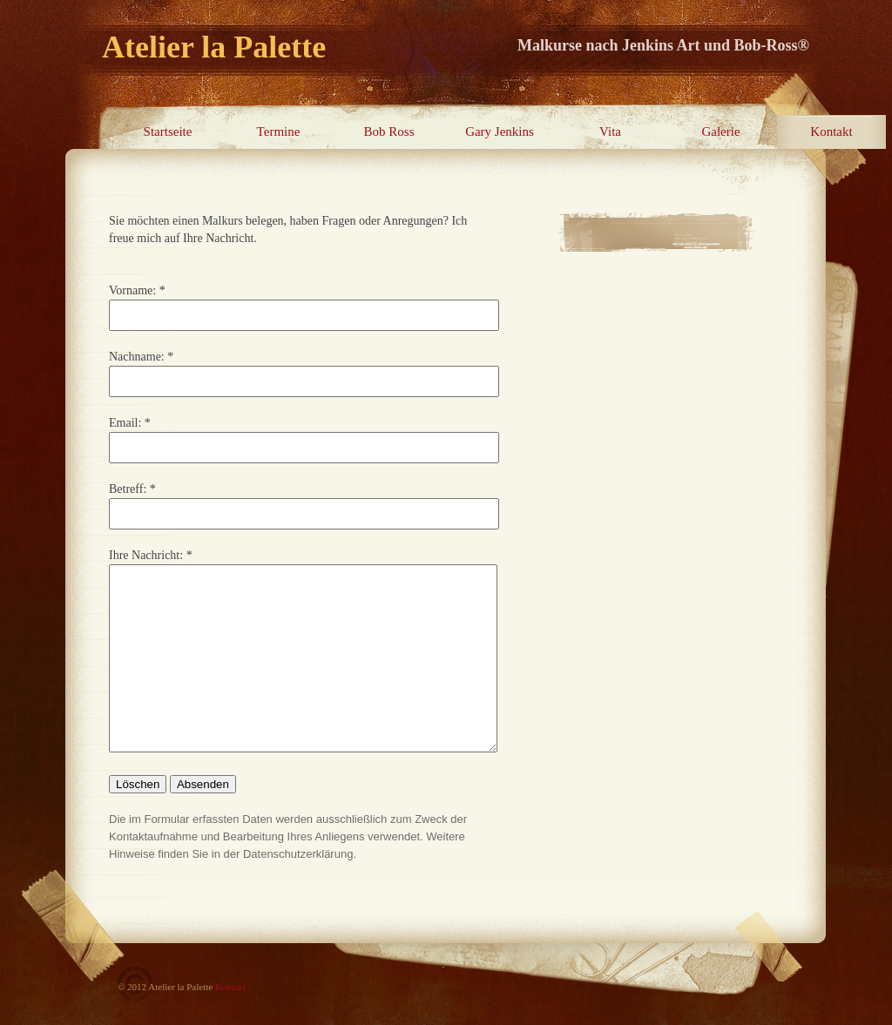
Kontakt (831, 131)
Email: (125, 422)
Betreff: (127, 489)
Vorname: (132, 290)
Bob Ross (389, 131)
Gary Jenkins (499, 131)
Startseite (168, 131)
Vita (610, 131)
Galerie (720, 131)
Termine (279, 131)
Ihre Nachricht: (146, 555)
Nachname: (137, 356)
